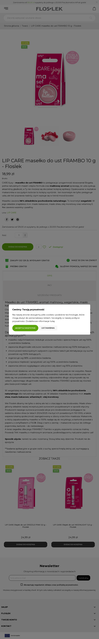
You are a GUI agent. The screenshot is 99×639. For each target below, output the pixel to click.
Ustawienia (48, 328)
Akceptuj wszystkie (25, 328)
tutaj (52, 321)
